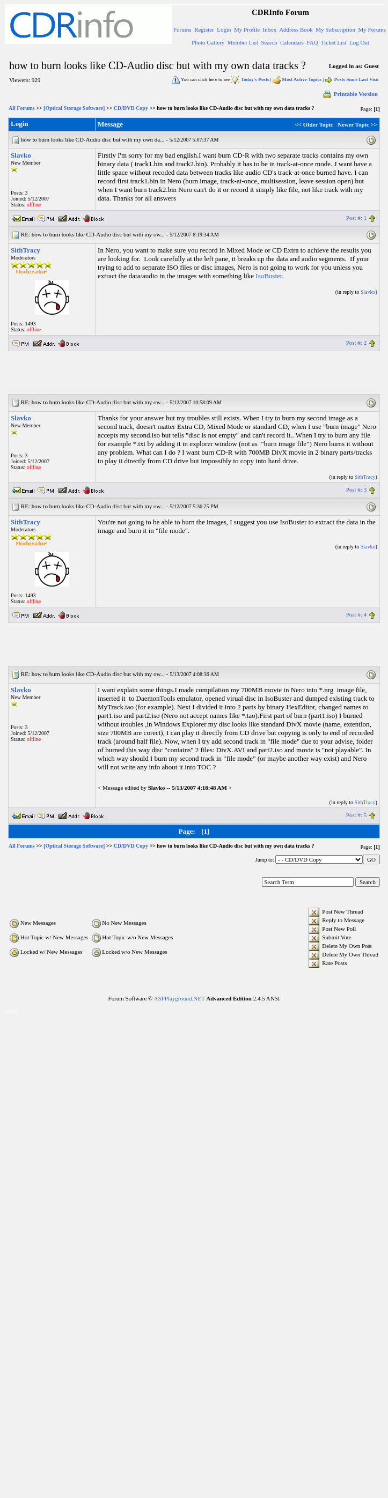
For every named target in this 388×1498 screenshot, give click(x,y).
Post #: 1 (356, 217)
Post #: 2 (356, 342)
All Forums (22, 108)
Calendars (292, 42)
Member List (243, 42)
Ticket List (334, 42)
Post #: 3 (356, 489)
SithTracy (25, 250)
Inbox (270, 29)
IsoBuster (268, 276)
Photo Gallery (208, 42)
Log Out (359, 42)
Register (204, 29)
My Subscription (335, 29)
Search (269, 42)
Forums (182, 29)
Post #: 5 (356, 815)
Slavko (21, 155)
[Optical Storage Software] (74, 108)
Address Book (296, 29)
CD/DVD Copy (131, 108)
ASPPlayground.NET (179, 998)
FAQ (312, 42)
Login (224, 29)
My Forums (372, 29)
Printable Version (350, 94)
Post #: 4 (356, 614)
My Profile (247, 29)
